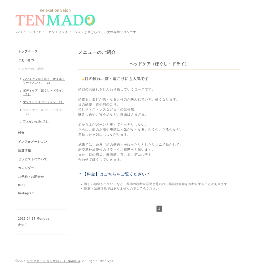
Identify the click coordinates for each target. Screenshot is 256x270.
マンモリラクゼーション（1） (43, 102)
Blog (22, 185)
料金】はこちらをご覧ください (116, 174)
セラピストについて (32, 159)
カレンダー (26, 168)
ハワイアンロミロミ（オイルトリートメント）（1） (44, 80)
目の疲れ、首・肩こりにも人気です (117, 78)
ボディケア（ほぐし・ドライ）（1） (44, 92)
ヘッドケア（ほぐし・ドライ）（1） (44, 111)
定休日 (23, 225)
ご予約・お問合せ (31, 176)
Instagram (26, 193)
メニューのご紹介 (31, 69)
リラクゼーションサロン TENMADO (53, 261)
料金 (21, 133)
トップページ (28, 51)
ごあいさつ (26, 60)
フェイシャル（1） (36, 121)
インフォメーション (32, 141)
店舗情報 (24, 150)
